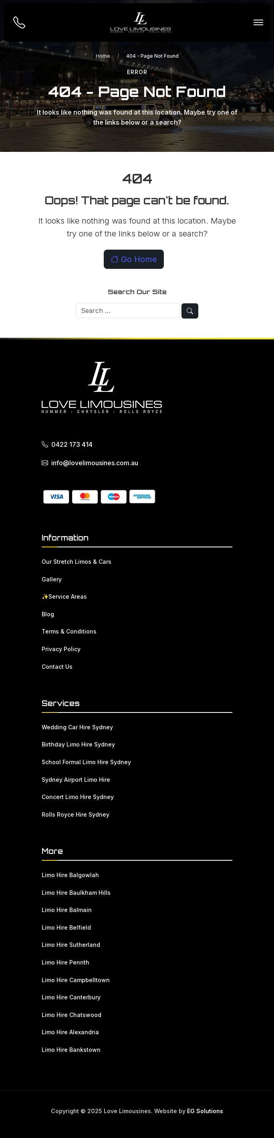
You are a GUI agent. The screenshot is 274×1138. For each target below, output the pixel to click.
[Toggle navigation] (258, 23)
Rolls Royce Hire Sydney (75, 814)
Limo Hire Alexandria (70, 1032)
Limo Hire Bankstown (71, 1049)
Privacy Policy (61, 649)
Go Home (134, 259)
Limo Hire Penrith (65, 962)
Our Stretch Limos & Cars (76, 561)
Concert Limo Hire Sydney (78, 796)
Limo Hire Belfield (66, 927)
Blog (48, 614)
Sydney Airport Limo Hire (76, 779)
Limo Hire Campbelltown (76, 980)
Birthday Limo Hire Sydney (78, 744)
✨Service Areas (64, 596)
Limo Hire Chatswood (71, 1014)
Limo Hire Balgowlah (70, 875)
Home (103, 56)
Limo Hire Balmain (67, 909)
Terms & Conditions (69, 631)
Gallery (52, 579)
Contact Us (57, 666)
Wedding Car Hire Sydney (77, 727)
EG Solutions (205, 1111)
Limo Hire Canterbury (71, 997)
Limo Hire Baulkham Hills (76, 892)
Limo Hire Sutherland (71, 944)
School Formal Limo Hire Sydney (86, 762)
